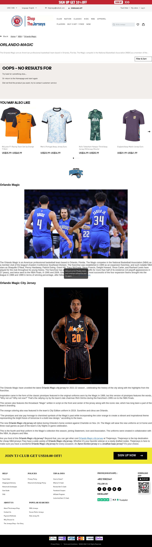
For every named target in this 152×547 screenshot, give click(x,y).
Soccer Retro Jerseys (36, 512)
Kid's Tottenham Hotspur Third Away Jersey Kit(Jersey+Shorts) (93, 148)
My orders (134, 8)
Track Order (124, 8)
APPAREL (101, 19)
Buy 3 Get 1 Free (75, 24)
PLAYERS (61, 24)
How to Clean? (58, 479)
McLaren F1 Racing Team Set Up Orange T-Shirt (18, 148)
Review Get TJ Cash (59, 487)
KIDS (86, 19)
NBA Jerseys (33, 508)
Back (5, 37)
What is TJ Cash (58, 483)
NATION (67, 19)
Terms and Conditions (71, 544)
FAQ (3, 494)
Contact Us (7, 512)
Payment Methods (10, 516)
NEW (88, 24)
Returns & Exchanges (9, 487)
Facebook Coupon (59, 490)
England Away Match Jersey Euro (130, 147)
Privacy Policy (32, 479)
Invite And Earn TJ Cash (61, 498)
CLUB (59, 19)
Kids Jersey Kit (34, 516)
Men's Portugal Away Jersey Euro (53, 147)
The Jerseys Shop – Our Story (14, 523)
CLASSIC (78, 19)
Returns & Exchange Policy (37, 483)
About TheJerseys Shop (12, 508)
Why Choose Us (9, 520)
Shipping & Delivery (9, 483)
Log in (143, 8)
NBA (93, 19)
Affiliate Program (59, 494)
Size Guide (5, 490)
